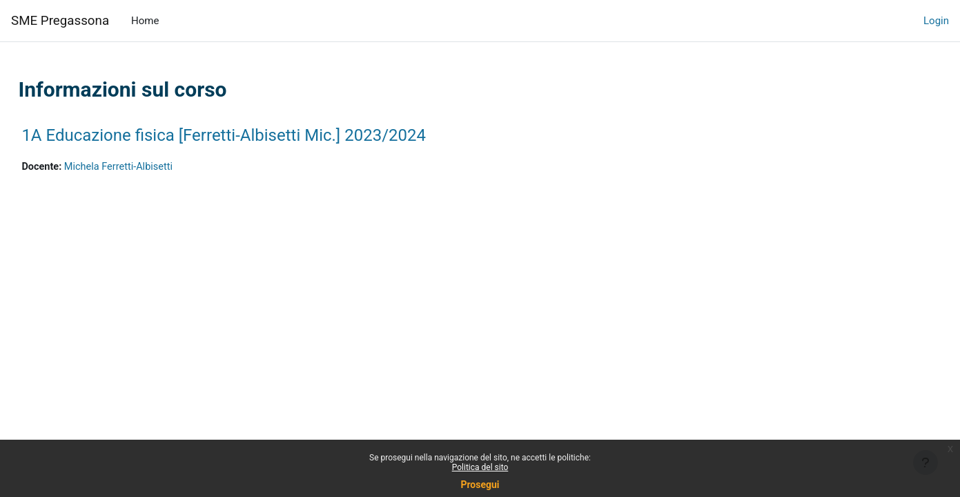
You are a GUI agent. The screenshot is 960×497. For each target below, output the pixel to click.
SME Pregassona (60, 20)
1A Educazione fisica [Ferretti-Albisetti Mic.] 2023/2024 (254, 135)
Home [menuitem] (145, 20)
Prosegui (479, 484)
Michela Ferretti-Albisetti (153, 167)
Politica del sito (480, 467)
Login (936, 20)
